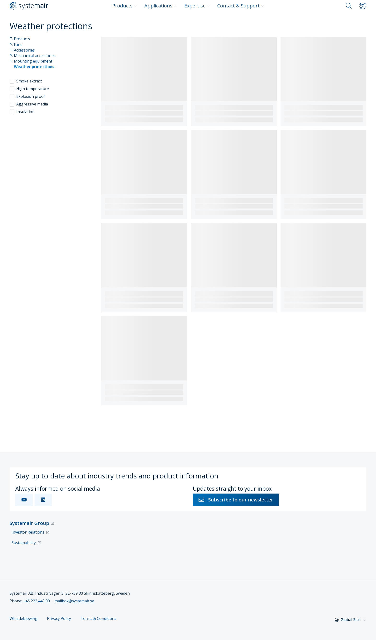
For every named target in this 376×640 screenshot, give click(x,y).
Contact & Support (240, 5)
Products (124, 5)
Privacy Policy (59, 618)
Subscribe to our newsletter (236, 499)
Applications (160, 5)
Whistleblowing (23, 618)
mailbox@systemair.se (74, 601)
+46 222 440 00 (36, 601)
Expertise (197, 5)
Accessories (22, 50)
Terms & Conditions (98, 618)
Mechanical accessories (33, 55)
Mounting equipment (31, 61)
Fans (16, 44)
